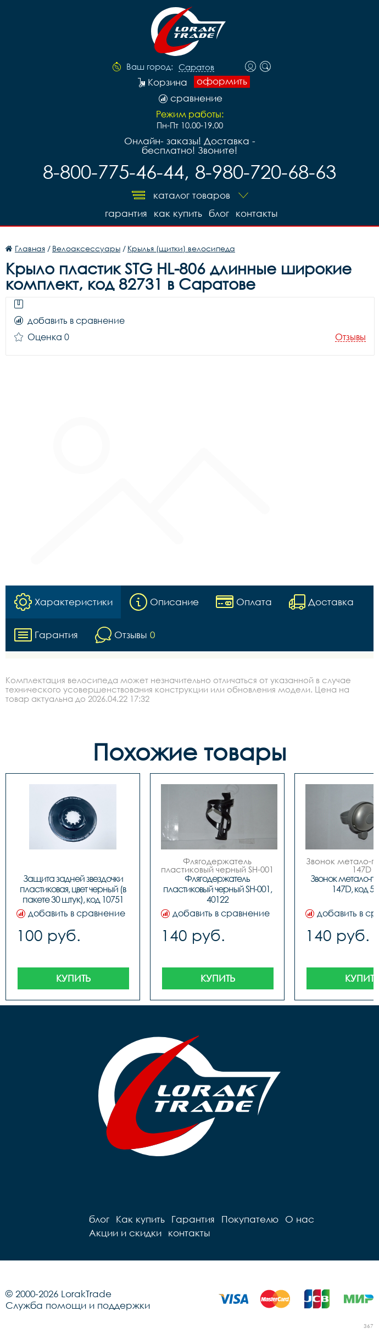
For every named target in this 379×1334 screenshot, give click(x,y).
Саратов (196, 67)
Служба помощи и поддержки (77, 1305)
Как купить (178, 213)
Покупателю (249, 1219)
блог (219, 213)
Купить (73, 978)
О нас (299, 1219)
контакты (256, 213)
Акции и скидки (125, 1233)
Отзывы (350, 337)
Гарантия (126, 213)
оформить (222, 81)
